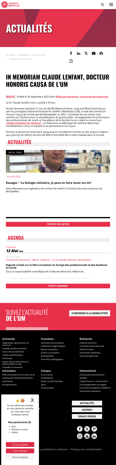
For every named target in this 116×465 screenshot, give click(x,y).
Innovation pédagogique (52, 359)
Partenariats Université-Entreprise (17, 378)
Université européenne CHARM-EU (95, 387)
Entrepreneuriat (9, 384)
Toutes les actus (58, 224)
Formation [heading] (47, 339)
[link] (71, 53)
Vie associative (47, 387)
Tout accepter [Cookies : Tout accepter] (20, 444)
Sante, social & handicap (52, 381)
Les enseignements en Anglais (93, 384)
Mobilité (83, 378)
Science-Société (86, 349)
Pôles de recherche (67, 96)
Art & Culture (47, 374)
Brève (10, 96)
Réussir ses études (49, 349)
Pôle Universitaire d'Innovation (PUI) (18, 374)
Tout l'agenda (58, 286)
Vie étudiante (47, 378)
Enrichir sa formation (50, 352)
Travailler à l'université (12, 367)
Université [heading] (8, 339)
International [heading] (88, 370)
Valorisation (7, 381)
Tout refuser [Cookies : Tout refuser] (20, 451)
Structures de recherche (93, 96)
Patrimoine (7, 358)
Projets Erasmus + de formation (94, 381)
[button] (93, 53)
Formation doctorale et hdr (92, 346)
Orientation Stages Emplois (53, 346)
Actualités (87, 403)
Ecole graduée (47, 356)
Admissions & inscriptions (52, 342)
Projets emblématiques (12, 355)
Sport (43, 384)
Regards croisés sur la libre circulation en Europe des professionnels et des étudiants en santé (56, 266)
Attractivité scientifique (90, 352)
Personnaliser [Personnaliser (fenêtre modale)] (20, 457)
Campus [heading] (46, 370)
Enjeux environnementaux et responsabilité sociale (15, 362)
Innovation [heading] (9, 370)
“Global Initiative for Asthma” (24, 123)
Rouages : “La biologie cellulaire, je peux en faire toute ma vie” (49, 183)
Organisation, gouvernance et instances (15, 343)
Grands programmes (89, 356)
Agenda (87, 409)
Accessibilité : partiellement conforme (46, 449)
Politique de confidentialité (86, 449)
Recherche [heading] (86, 339)
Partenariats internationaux (92, 374)
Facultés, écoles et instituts (14, 348)
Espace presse (87, 416)
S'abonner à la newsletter (90, 313)
